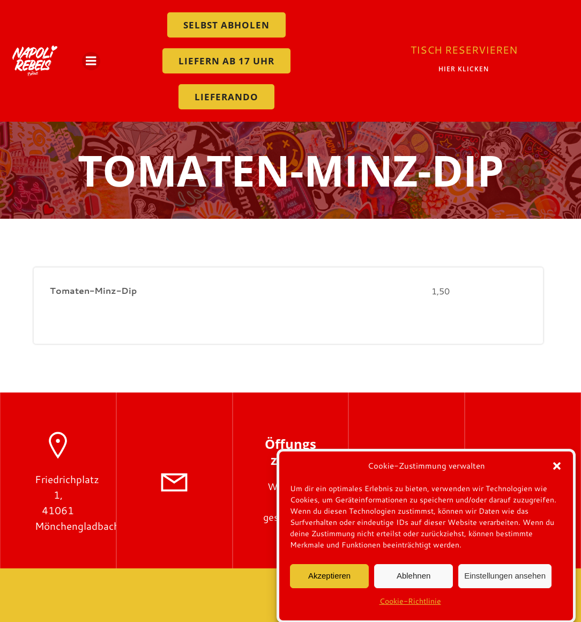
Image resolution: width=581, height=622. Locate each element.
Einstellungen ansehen (505, 582)
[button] (557, 472)
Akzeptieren (329, 582)
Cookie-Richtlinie (410, 607)
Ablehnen (413, 582)
